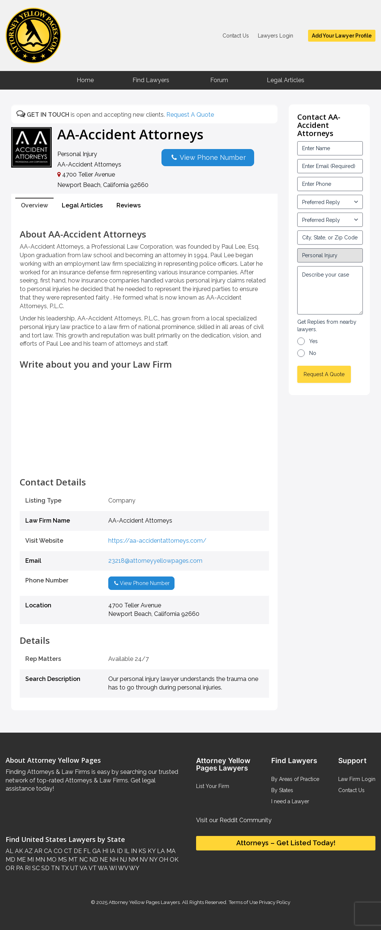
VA (83, 868)
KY (151, 851)
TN (54, 868)
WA (102, 868)
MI (30, 859)
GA (96, 851)
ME (20, 859)
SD (44, 868)
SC (35, 868)
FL (86, 851)
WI (112, 868)
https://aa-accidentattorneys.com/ (157, 540)
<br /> (144, 460)
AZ (28, 851)
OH (162, 859)
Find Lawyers (150, 80)
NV (143, 859)
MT (72, 859)
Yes (313, 341)
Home (85, 80)
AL (9, 851)
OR (10, 868)
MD (10, 859)
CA (47, 851)
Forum (219, 80)
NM (132, 859)
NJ (122, 859)
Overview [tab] (34, 205)
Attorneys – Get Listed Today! (286, 843)
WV (122, 868)
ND (93, 859)
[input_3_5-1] (330, 202)
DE (77, 851)
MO (51, 859)
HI (104, 851)
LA (160, 851)
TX (64, 868)
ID (119, 851)
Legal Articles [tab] (82, 205)
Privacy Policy (274, 902)
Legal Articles (285, 80)
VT (92, 868)
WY (134, 868)
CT (67, 851)
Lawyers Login (275, 36)
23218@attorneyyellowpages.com (155, 560)
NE (103, 859)
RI (27, 868)
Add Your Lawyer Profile (342, 36)
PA (19, 868)
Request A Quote (190, 114)
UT (74, 868)
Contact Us (235, 36)
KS (141, 851)
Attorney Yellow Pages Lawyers (144, 902)
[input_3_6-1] (330, 220)
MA (170, 851)
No (312, 353)
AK (18, 851)
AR (37, 851)
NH (113, 859)
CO (57, 851)
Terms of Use (243, 902)
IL (126, 851)
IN (133, 851)
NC (83, 859)
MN (39, 859)
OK (173, 859)
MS (62, 859)
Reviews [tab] (128, 205)
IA (111, 851)
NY (152, 859)
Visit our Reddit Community (234, 820)
